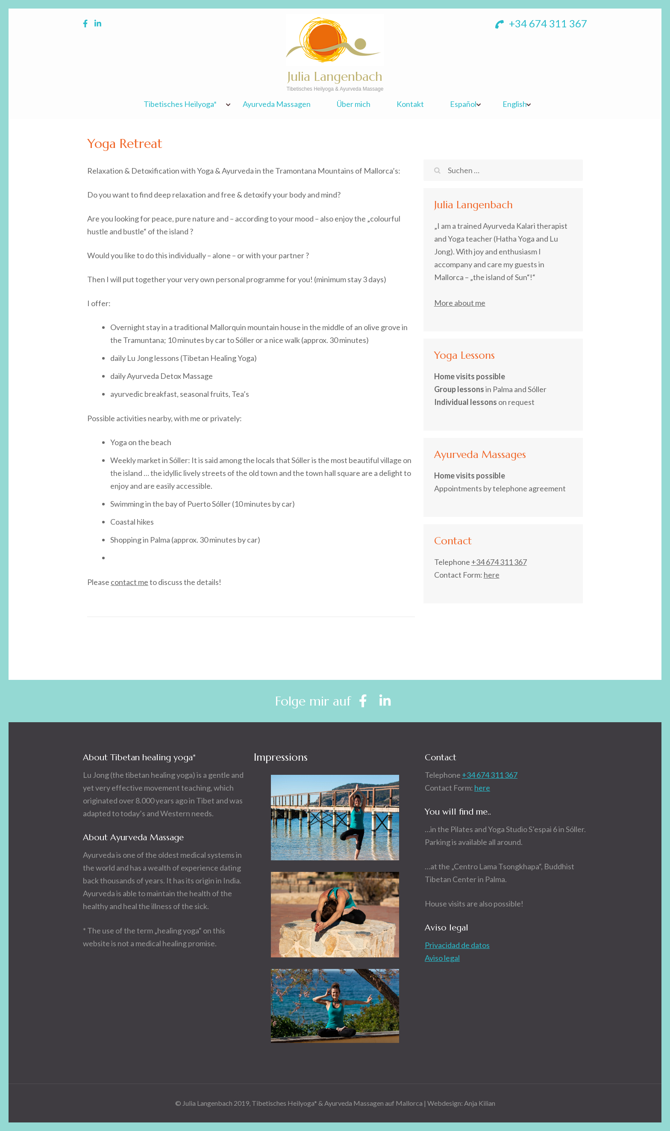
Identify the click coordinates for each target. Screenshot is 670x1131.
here (492, 574)
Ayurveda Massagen (277, 104)
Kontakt (410, 104)
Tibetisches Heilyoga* (180, 104)
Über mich (353, 104)
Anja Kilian (479, 1103)
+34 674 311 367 (541, 23)
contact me (129, 582)
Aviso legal (442, 958)
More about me (459, 302)
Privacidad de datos (457, 945)
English (514, 104)
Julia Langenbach (335, 76)
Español (463, 104)
